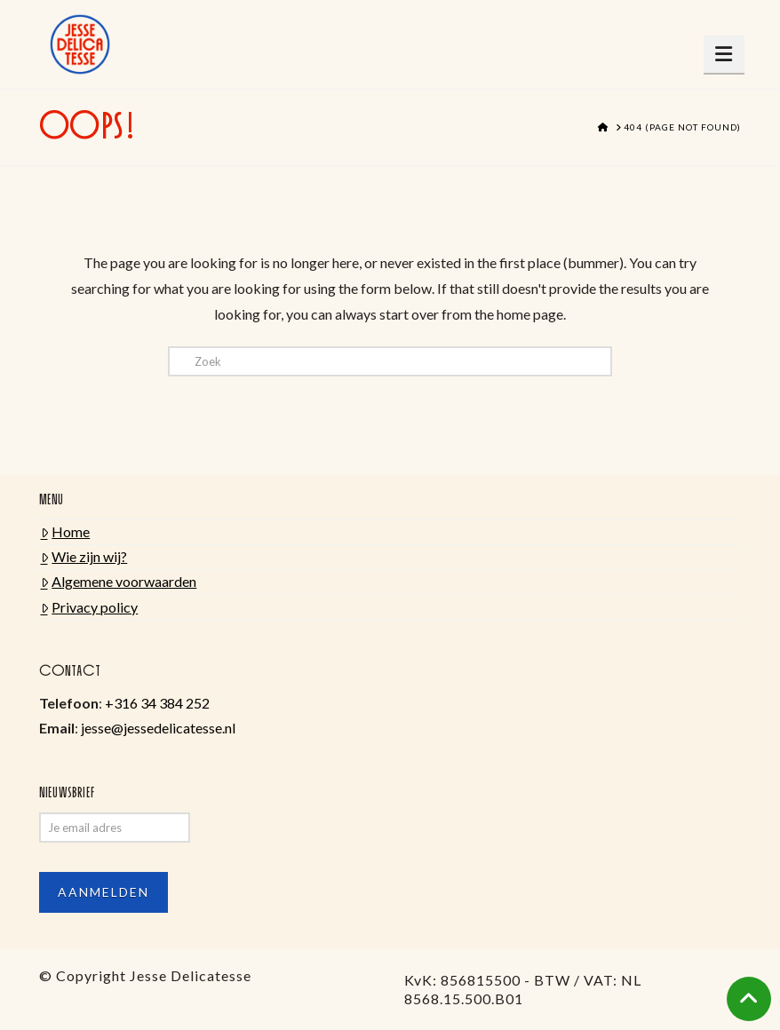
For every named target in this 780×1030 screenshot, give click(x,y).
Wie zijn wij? (84, 556)
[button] (724, 54)
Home (66, 531)
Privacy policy (90, 606)
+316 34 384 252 (157, 702)
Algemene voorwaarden (119, 581)
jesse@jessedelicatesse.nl (158, 727)
